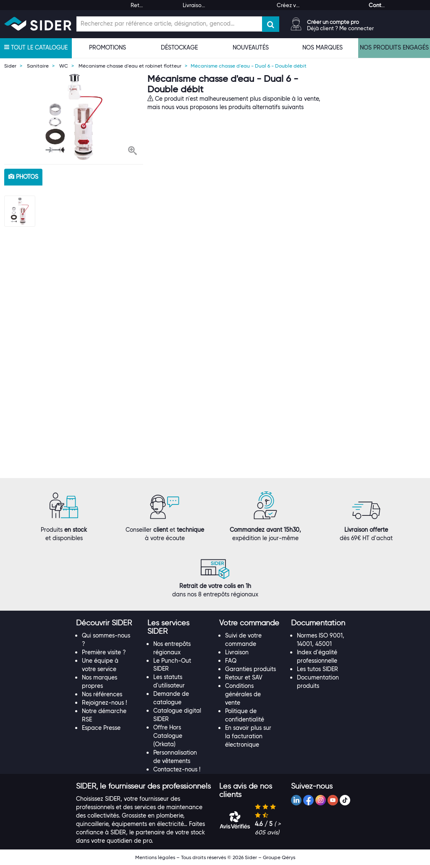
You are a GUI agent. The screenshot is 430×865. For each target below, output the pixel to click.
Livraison (237, 652)
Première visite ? (104, 652)
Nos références (102, 694)
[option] (74, 117)
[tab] (107, 623)
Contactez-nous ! (176, 769)
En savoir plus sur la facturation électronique (248, 736)
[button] (132, 151)
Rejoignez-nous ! (104, 702)
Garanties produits (250, 669)
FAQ (230, 660)
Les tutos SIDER (317, 669)
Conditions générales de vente (243, 694)
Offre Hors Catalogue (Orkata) (167, 736)
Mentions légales (155, 857)
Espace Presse (101, 728)
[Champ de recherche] (169, 23)
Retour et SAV (243, 677)
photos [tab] (23, 176)
